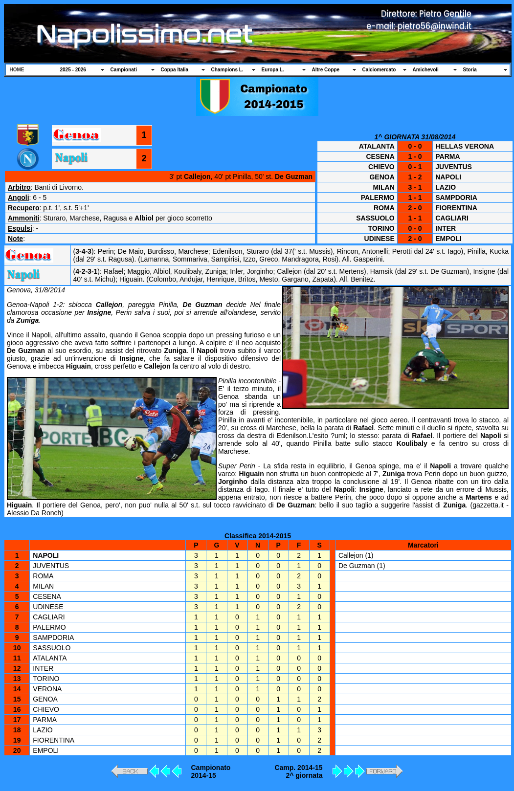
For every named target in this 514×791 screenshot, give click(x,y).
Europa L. (273, 69)
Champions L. (227, 69)
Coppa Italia (175, 69)
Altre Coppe (326, 69)
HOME (17, 69)
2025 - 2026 (73, 69)
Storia (470, 69)
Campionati (124, 69)
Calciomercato (379, 69)
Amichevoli (426, 69)
